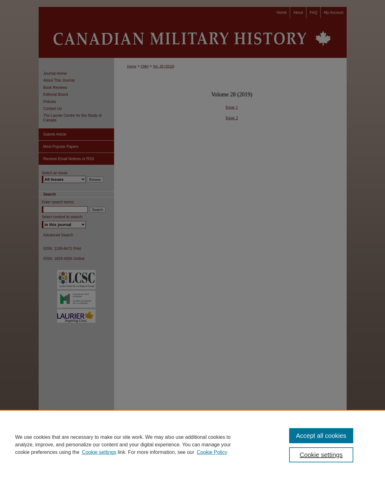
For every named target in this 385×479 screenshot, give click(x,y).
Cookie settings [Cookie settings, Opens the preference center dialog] (321, 454)
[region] (192, 444)
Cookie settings (99, 452)
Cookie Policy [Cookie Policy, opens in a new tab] (212, 452)
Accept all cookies (321, 435)
